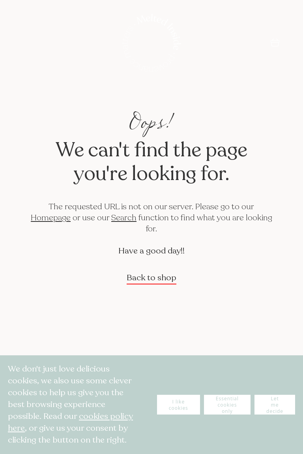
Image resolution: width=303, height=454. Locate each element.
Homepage (51, 217)
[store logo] (151, 44)
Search (124, 217)
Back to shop (151, 277)
